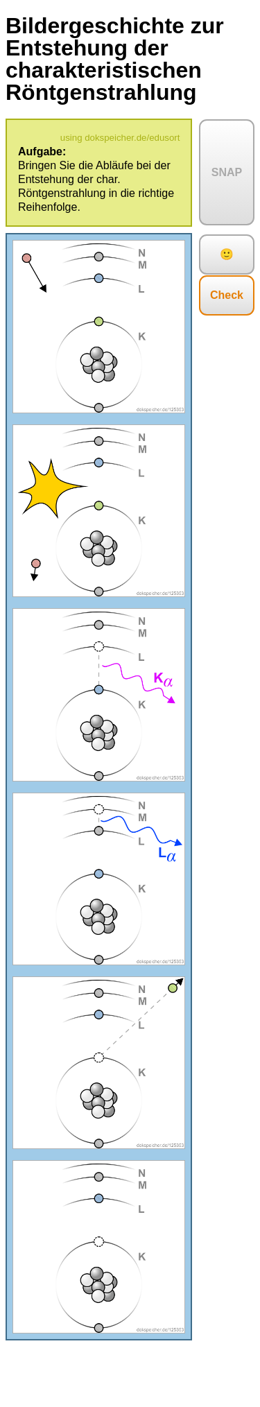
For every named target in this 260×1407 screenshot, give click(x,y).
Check (226, 295)
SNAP (226, 172)
